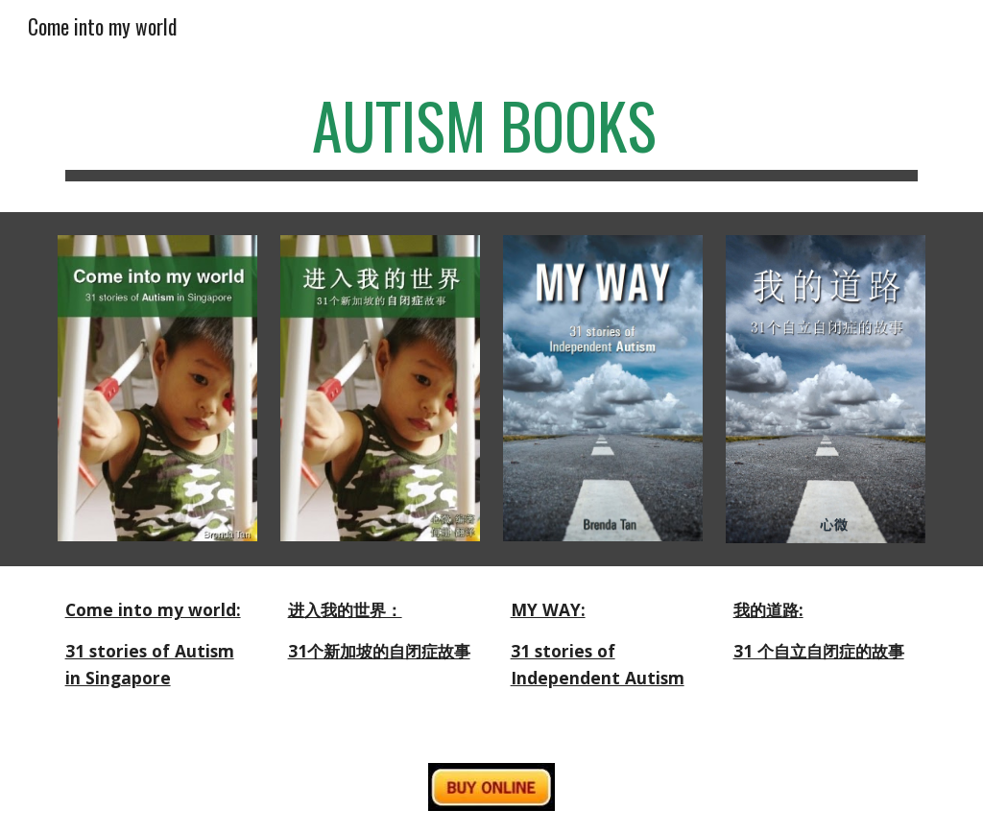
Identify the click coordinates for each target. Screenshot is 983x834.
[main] (492, 135)
